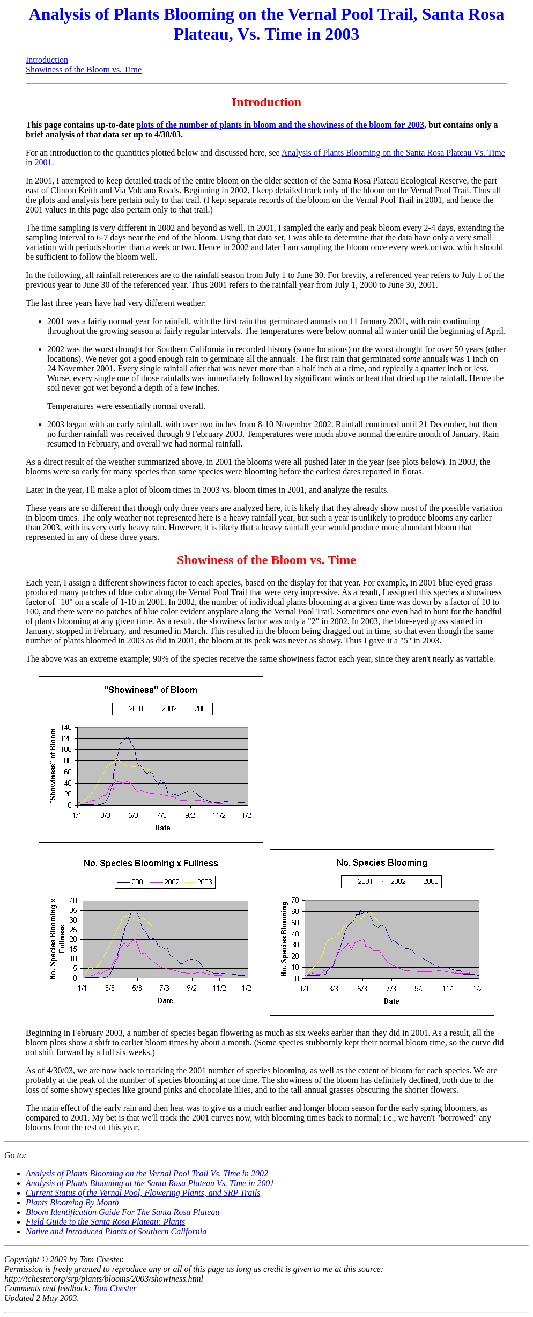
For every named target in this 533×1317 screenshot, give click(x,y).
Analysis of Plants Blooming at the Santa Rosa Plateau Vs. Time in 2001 (150, 1183)
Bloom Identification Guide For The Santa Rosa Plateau (122, 1212)
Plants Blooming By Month (72, 1202)
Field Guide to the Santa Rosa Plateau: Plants (105, 1221)
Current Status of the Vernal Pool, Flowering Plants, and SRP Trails (143, 1192)
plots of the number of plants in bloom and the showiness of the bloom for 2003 (280, 124)
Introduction (47, 59)
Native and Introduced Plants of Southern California (116, 1231)
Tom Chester (115, 1288)
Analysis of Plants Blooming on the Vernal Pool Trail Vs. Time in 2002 (147, 1173)
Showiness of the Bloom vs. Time (84, 69)
